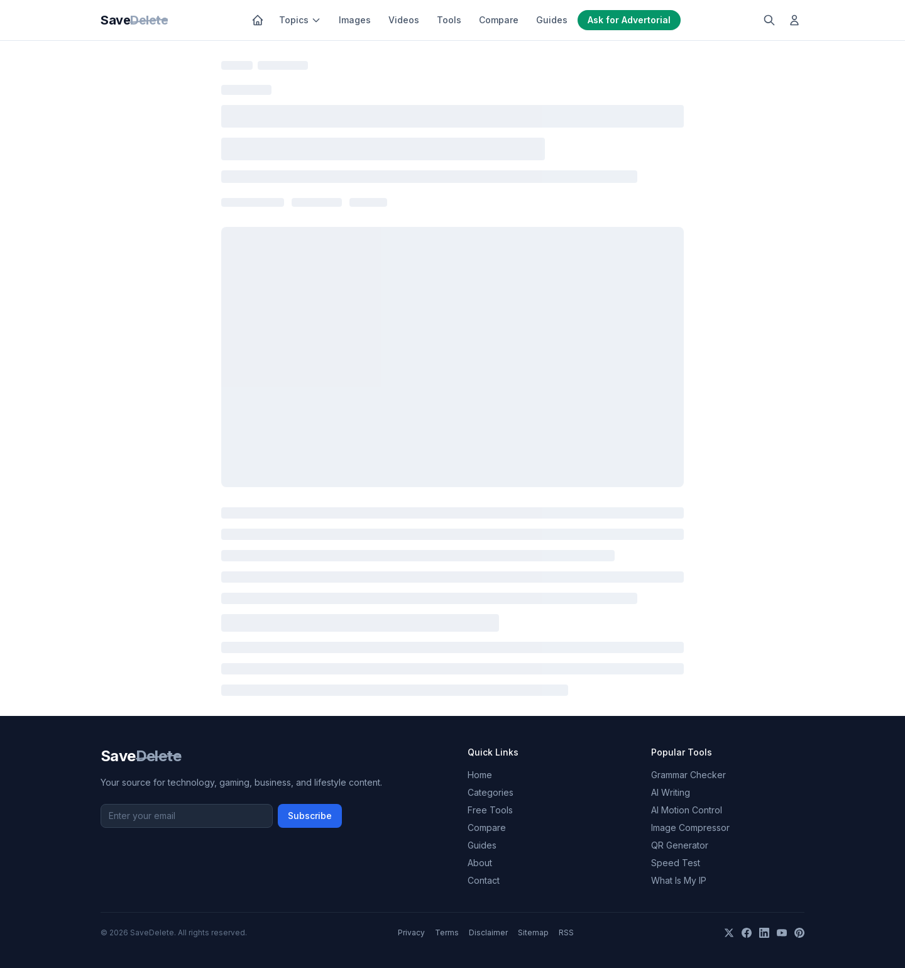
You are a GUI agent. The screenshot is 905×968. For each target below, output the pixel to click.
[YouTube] (782, 933)
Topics (300, 19)
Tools (449, 19)
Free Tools (490, 810)
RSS (566, 932)
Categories (490, 792)
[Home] (257, 20)
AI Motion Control (686, 810)
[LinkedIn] (764, 933)
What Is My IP (678, 880)
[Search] (769, 20)
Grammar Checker (688, 774)
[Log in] (794, 20)
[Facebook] (747, 933)
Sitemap (533, 932)
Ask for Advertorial (629, 19)
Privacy (411, 932)
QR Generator (679, 845)
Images (355, 19)
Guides (552, 19)
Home (480, 774)
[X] (729, 933)
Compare (498, 19)
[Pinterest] (799, 933)
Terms (447, 932)
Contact (484, 880)
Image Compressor (690, 827)
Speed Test (675, 862)
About (480, 862)
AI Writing (670, 792)
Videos (403, 19)
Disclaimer (488, 932)
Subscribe (310, 815)
